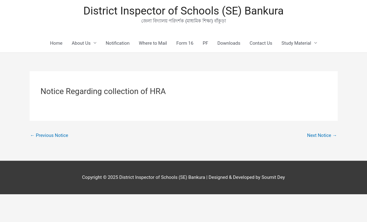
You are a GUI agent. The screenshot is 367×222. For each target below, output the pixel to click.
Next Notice (322, 135)
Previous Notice (49, 135)
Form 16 (185, 43)
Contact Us (261, 43)
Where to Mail (153, 43)
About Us (81, 43)
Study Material (296, 43)
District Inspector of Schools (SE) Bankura (183, 11)
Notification (118, 43)
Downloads (228, 43)
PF (205, 43)
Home (56, 43)
